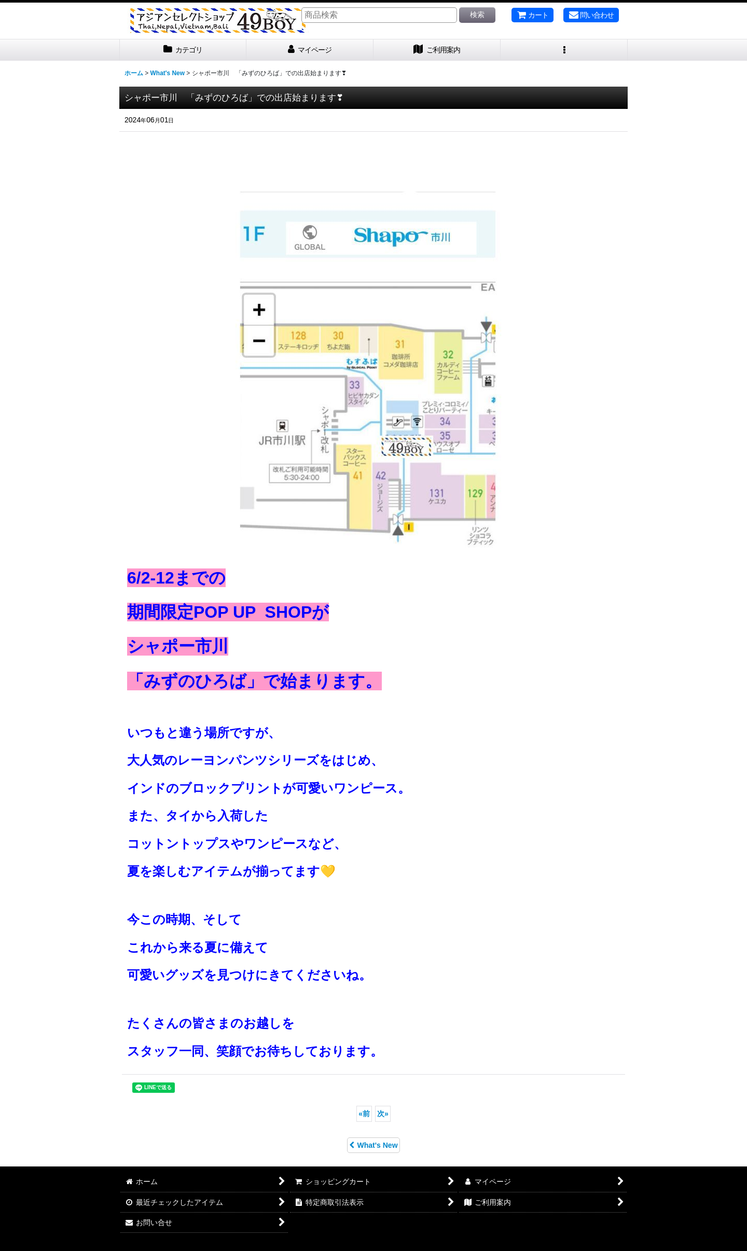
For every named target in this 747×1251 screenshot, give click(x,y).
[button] (564, 50)
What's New (373, 1145)
